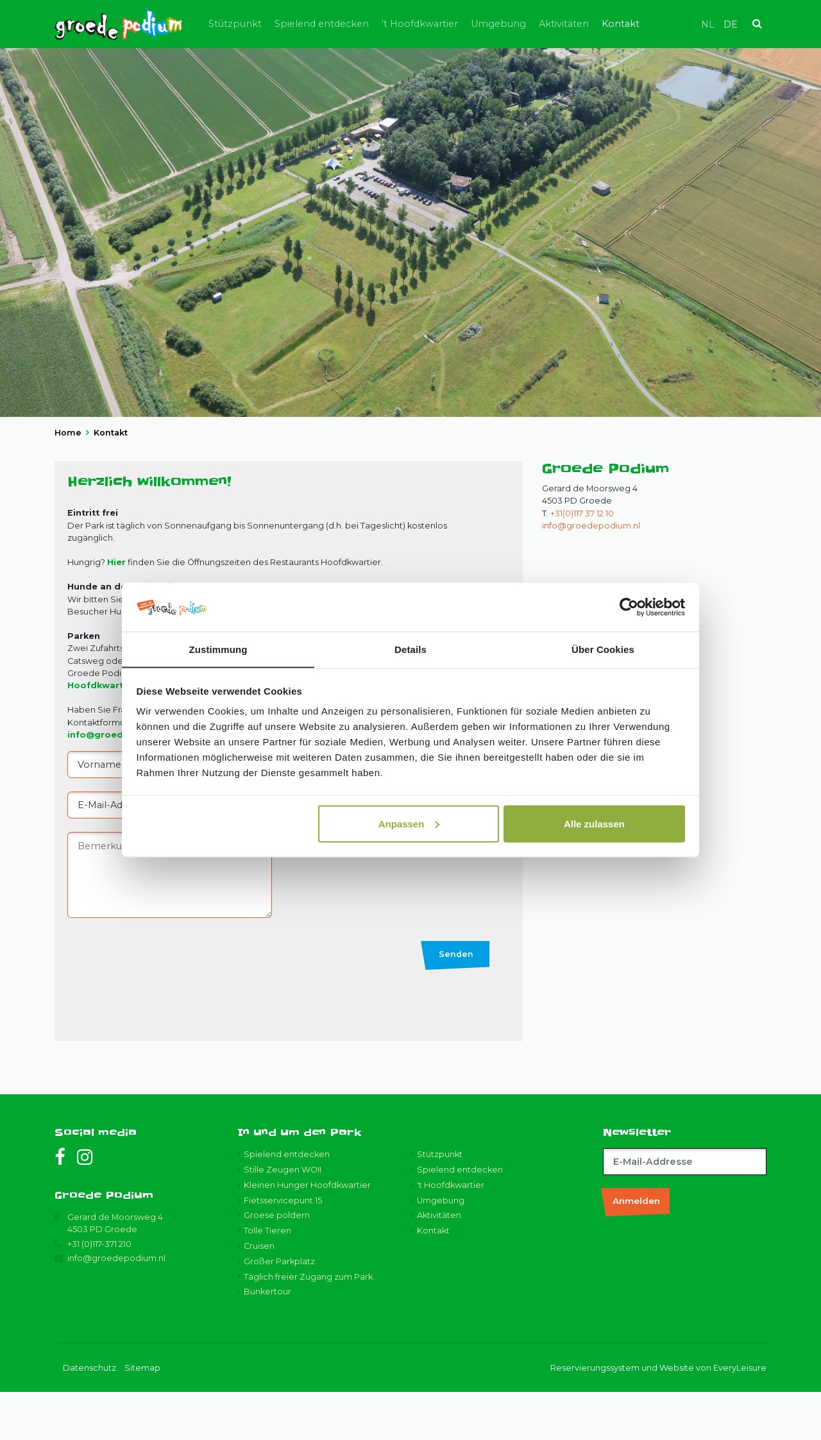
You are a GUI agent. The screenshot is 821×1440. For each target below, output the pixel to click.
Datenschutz (89, 1416)
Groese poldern (277, 1263)
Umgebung (536, 24)
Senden (456, 1002)
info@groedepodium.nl (591, 574)
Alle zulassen (594, 823)
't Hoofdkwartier (458, 24)
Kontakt (659, 24)
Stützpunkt (273, 24)
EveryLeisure (739, 1416)
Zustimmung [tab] (218, 648)
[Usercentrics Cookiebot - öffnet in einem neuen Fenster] (629, 606)
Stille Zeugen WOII (282, 1218)
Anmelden (636, 1249)
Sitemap (142, 1416)
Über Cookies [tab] (602, 648)
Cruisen (259, 1294)
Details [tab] (410, 648)
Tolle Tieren (267, 1278)
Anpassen (409, 823)
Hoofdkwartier (101, 733)
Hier (116, 610)
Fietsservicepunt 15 (283, 1248)
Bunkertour (267, 1339)
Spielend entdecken (360, 24)
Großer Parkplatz (279, 1309)
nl (708, 24)
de (731, 24)
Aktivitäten (602, 24)
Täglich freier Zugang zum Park (308, 1325)
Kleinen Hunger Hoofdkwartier (307, 1233)
